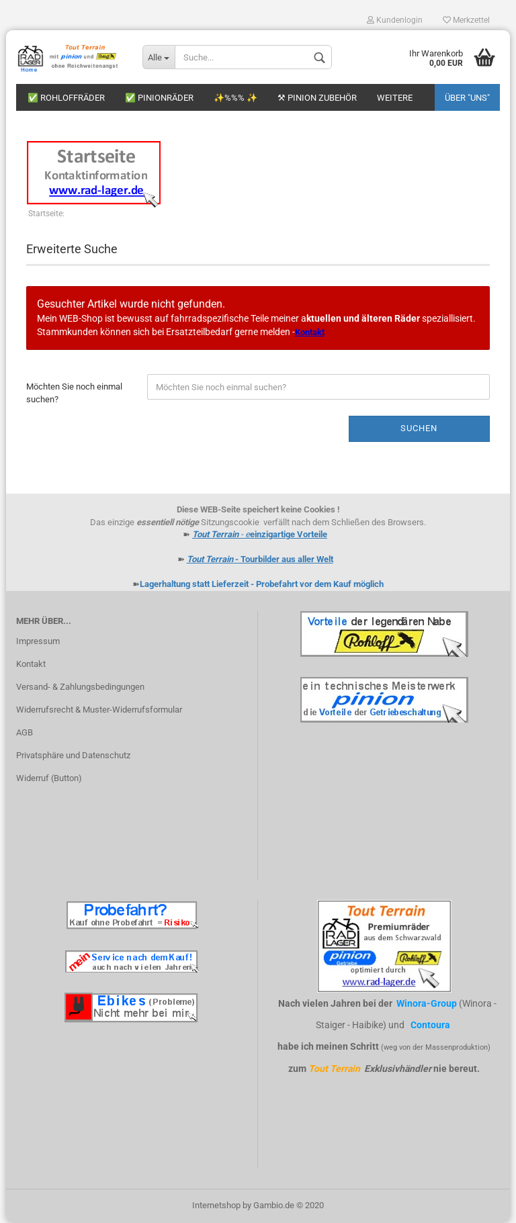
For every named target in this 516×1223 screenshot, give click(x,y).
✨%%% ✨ (235, 98)
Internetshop (216, 1205)
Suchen (418, 428)
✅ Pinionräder (159, 98)
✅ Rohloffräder (66, 98)
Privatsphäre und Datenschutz (73, 755)
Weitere (395, 98)
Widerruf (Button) (49, 778)
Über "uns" (467, 98)
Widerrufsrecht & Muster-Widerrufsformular (99, 710)
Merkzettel (466, 20)
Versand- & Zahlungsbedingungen (80, 687)
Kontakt (31, 664)
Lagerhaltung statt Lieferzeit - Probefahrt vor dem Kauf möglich (262, 584)
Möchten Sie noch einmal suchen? (74, 392)
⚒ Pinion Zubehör (317, 98)
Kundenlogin (395, 20)
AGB (24, 732)
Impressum (38, 641)
